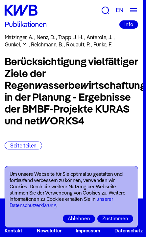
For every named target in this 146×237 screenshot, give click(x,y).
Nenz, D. (45, 37)
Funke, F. (102, 44)
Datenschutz (128, 230)
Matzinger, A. (19, 37)
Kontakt (13, 230)
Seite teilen (23, 145)
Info (128, 24)
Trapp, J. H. (70, 37)
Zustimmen (115, 218)
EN (120, 10)
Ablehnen (79, 218)
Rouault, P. (78, 44)
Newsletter (49, 230)
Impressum (88, 230)
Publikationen (26, 24)
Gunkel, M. (16, 44)
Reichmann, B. (47, 44)
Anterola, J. (99, 37)
